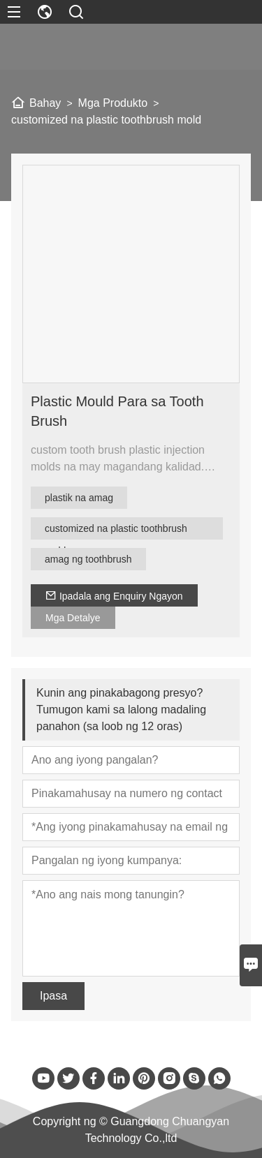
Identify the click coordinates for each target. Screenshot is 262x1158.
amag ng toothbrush (88, 559)
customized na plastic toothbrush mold (116, 531)
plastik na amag (79, 497)
